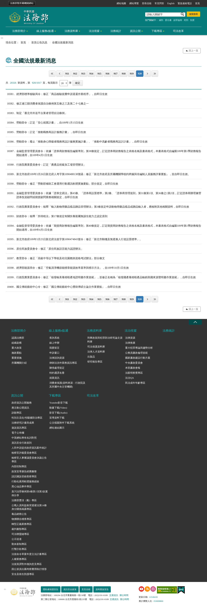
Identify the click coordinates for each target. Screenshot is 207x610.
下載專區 (156, 31)
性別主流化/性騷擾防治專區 (27, 417)
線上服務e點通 (45, 31)
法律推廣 (130, 342)
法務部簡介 (19, 31)
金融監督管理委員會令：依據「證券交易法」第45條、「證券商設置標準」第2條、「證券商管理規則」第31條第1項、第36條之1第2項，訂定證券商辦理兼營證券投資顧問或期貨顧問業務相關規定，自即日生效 (103, 195)
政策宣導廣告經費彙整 (24, 471)
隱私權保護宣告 (50, 589)
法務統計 (115, 31)
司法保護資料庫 (96, 346)
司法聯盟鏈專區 (20, 534)
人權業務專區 (19, 559)
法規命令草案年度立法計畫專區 (29, 554)
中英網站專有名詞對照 (24, 437)
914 (91, 73)
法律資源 (130, 337)
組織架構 (17, 342)
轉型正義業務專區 (22, 524)
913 (83, 73)
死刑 (186, 20)
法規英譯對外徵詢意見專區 (27, 564)
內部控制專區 (19, 466)
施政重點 (17, 352)
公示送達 (17, 539)
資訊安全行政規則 (22, 442)
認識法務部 (18, 337)
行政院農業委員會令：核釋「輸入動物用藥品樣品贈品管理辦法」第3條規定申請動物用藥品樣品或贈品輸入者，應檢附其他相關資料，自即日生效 (97, 207)
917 (115, 73)
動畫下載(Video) (58, 407)
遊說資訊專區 (19, 427)
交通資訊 (113, 595)
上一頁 (59, 73)
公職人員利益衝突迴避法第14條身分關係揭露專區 (29, 507)
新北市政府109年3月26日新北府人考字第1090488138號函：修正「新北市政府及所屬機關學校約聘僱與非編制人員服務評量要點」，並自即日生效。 (98, 174)
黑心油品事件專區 (22, 486)
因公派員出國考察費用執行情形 (29, 569)
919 (132, 73)
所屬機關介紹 (19, 362)
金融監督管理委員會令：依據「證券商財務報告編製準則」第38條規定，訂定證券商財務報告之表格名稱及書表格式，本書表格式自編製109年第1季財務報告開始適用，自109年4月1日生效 (103, 153)
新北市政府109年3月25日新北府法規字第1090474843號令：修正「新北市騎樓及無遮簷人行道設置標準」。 (74, 239)
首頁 (197, 3)
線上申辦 (54, 342)
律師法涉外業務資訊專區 (63, 362)
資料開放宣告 (102, 589)
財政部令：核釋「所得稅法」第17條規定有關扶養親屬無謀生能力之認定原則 (56, 216)
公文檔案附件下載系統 (61, 422)
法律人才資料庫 (96, 351)
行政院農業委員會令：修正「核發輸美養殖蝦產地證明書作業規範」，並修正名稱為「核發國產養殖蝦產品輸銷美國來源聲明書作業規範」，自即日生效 (101, 277)
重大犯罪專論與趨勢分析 (139, 347)
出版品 (91, 356)
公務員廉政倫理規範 (136, 352)
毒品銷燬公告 (19, 514)
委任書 (168, 20)
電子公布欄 (18, 432)
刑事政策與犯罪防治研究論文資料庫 (104, 339)
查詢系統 (54, 337)
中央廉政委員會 (134, 362)
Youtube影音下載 (58, 402)
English (171, 3)
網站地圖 (121, 3)
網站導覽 (134, 3)
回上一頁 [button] (193, 50)
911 (67, 73)
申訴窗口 (54, 352)
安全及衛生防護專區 (23, 574)
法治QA (129, 378)
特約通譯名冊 (56, 373)
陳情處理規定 (56, 368)
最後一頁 (154, 73)
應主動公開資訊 (20, 407)
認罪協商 (177, 20)
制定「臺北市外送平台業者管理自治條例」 (36, 113)
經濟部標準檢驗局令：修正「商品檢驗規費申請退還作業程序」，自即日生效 (56, 94)
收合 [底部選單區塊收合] (195, 322)
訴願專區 (17, 412)
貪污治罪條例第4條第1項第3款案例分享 (30, 493)
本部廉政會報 (132, 368)
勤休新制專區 (19, 544)
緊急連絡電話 (185, 3)
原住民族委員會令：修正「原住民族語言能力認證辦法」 (44, 249)
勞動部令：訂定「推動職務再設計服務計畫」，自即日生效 (46, 132)
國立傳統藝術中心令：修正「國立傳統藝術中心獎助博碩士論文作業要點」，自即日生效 (63, 287)
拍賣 (192, 20)
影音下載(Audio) (58, 412)
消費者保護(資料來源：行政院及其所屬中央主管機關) (67, 385)
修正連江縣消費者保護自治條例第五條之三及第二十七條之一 (47, 104)
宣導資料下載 (56, 417)
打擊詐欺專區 (19, 549)
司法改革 (178, 31)
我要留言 (54, 347)
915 (99, 73)
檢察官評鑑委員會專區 (24, 452)
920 (140, 73)
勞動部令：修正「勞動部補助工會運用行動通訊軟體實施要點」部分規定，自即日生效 (62, 184)
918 (124, 73)
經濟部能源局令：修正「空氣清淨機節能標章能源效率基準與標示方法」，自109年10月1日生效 (67, 268)
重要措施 (17, 357)
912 (75, 73)
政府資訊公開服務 (22, 402)
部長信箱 (146, 3)
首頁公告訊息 (39, 42)
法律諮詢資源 (56, 357)
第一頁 (52, 73)
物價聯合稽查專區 (22, 519)
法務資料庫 (71, 31)
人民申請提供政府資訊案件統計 (29, 447)
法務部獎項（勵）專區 (24, 500)
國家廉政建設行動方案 (137, 357)
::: (5, 2)
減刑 (161, 20)
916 (107, 73)
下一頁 (147, 73)
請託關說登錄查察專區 (24, 476)
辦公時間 (124, 595)
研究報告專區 (94, 361)
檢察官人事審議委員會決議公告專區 (29, 459)
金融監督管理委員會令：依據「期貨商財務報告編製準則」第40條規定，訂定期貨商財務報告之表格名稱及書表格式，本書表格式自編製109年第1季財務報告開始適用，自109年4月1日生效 (103, 227)
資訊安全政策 (69, 589)
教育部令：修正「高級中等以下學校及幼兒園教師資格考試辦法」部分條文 (55, 258)
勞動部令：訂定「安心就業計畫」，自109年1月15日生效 (44, 123)
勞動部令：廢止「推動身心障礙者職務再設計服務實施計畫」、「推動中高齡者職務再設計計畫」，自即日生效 (77, 142)
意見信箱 (86, 589)
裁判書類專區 (19, 529)
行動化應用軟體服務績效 (25, 481)
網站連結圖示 (56, 427)
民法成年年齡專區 (135, 383)
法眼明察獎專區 (134, 373)
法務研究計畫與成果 (23, 422)
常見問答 (159, 3)
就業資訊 (54, 378)
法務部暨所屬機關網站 (21, 3)
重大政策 (17, 347)
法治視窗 (94, 31)
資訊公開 (135, 31)
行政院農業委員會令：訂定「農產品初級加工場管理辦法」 (46, 165)
